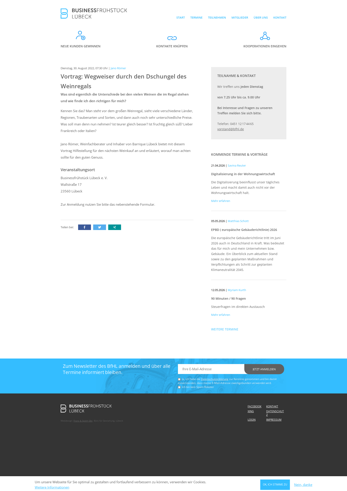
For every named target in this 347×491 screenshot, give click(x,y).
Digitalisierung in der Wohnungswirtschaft (243, 174)
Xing (251, 411)
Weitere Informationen (52, 488)
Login (252, 420)
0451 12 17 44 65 (242, 124)
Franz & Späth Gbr (83, 420)
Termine (196, 17)
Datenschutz (275, 413)
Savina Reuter (237, 165)
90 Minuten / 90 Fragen (228, 298)
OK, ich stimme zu (275, 485)
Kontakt (279, 17)
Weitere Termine (224, 329)
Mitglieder (239, 17)
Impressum (273, 420)
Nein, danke (303, 485)
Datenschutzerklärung (214, 379)
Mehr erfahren (220, 201)
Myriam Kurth (237, 290)
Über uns (261, 17)
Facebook (254, 406)
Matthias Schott (238, 221)
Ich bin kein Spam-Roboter (198, 387)
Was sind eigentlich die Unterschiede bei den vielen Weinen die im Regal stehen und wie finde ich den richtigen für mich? (125, 97)
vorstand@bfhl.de (230, 129)
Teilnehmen (217, 17)
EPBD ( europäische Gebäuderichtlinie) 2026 (244, 230)
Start (180, 17)
